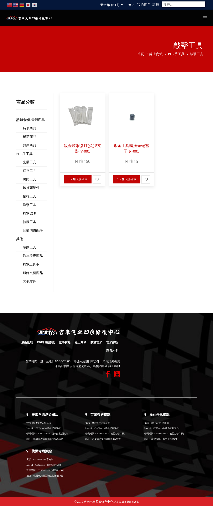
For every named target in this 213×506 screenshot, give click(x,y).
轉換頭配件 (31, 187)
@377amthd (158, 428)
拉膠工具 (29, 222)
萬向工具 (29, 179)
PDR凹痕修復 (46, 342)
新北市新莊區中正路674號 (164, 439)
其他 (19, 239)
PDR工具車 (31, 264)
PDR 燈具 (30, 213)
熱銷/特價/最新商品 (30, 120)
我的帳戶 (143, 4)
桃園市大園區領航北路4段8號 (48, 476)
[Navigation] (205, 18)
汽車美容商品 (33, 256)
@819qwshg (40, 428)
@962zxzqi (40, 465)
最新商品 (29, 136)
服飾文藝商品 (33, 273)
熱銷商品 (29, 145)
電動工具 (29, 247)
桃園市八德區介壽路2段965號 (48, 439)
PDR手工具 (24, 154)
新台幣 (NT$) (110, 5)
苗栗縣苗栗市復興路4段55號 (106, 439)
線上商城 (80, 342)
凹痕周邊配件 (33, 230)
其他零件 (29, 281)
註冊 (155, 4)
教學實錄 (65, 342)
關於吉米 (96, 342)
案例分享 (112, 350)
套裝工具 (29, 162)
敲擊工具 (29, 205)
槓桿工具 (29, 196)
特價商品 (29, 128)
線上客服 (114, 366)
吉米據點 (112, 342)
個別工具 (29, 170)
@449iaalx (99, 428)
